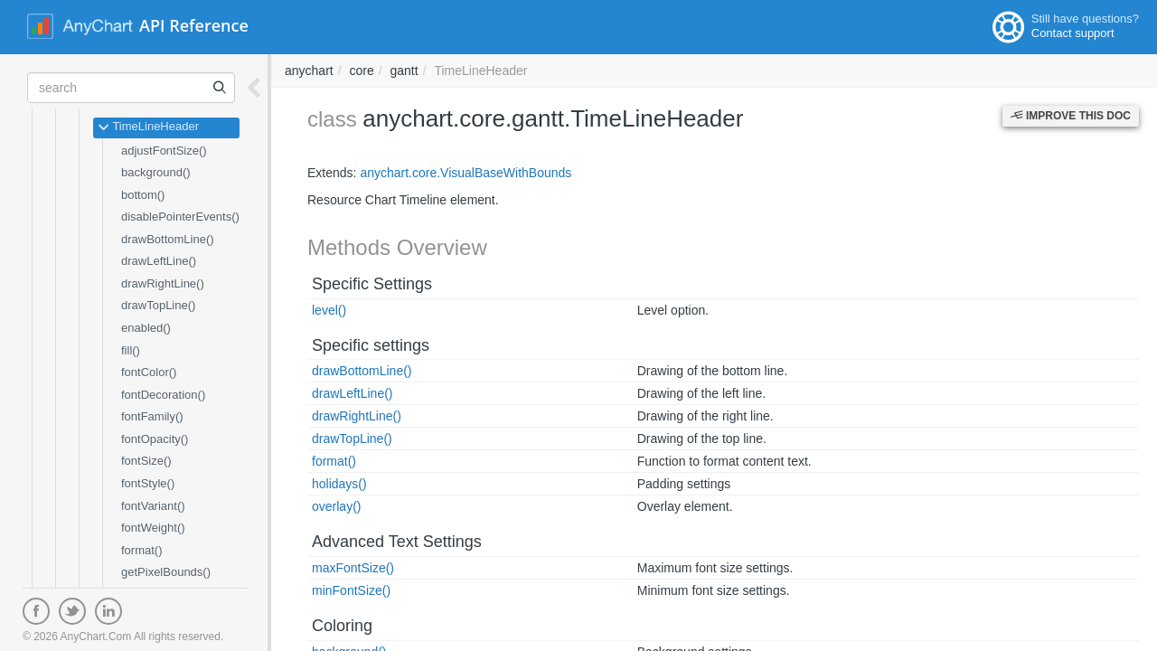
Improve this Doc (1071, 115)
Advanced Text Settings (397, 542)
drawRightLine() (162, 283)
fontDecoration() (163, 394)
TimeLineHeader (148, 127)
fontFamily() (152, 416)
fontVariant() (153, 506)
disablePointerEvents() (180, 216)
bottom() (143, 195)
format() (142, 550)
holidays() (339, 483)
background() (156, 172)
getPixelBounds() (166, 572)
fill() (130, 350)
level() (329, 310)
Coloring (342, 626)
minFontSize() (351, 590)
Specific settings (370, 345)
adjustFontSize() (164, 150)
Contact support (1073, 33)
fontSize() (146, 460)
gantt (404, 70)
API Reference (194, 25)
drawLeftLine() (158, 261)
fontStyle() (147, 483)
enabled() (146, 328)
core (361, 70)
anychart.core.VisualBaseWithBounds (465, 172)
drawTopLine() (158, 305)
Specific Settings (372, 284)
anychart (309, 70)
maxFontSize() (353, 568)
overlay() (336, 506)
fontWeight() (153, 527)
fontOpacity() (154, 439)
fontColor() (148, 372)
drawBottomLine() (167, 239)
